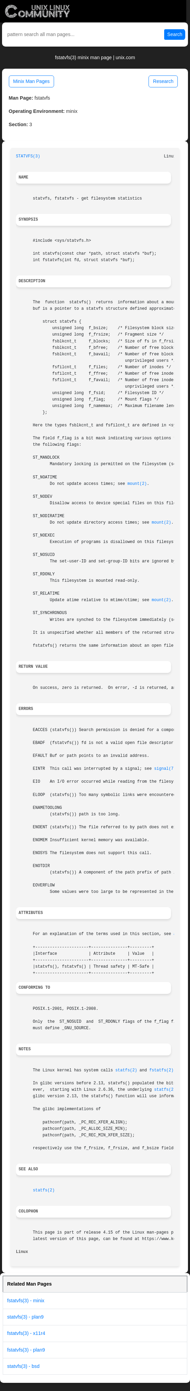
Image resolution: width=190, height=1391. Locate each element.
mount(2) (137, 483)
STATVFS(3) (28, 156)
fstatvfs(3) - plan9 (26, 1350)
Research (163, 81)
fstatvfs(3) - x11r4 (26, 1333)
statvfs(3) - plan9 (25, 1317)
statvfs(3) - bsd (23, 1366)
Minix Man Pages (31, 81)
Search (174, 34)
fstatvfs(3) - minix (26, 1300)
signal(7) (165, 768)
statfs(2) (126, 1070)
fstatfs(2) (161, 1070)
